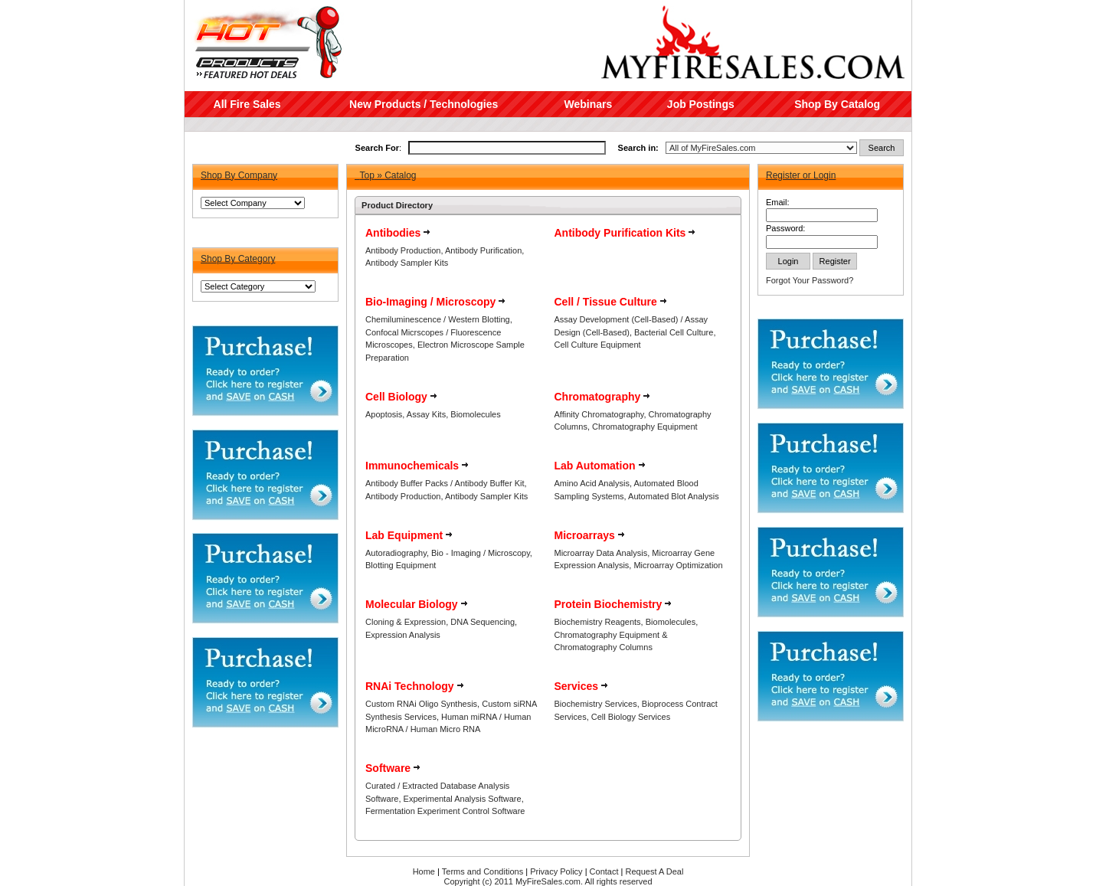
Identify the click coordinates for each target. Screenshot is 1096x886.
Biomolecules (475, 414)
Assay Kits (426, 414)
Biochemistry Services (596, 703)
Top (366, 175)
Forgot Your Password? (809, 280)
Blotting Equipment (400, 565)
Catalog (400, 175)
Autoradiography (396, 552)
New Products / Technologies (423, 104)
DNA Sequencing (482, 621)
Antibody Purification (483, 250)
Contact (604, 871)
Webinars (588, 104)
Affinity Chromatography (599, 414)
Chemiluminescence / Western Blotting (437, 319)
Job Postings (700, 104)
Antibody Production (402, 250)
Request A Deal (655, 871)
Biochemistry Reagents (598, 621)
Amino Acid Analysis (592, 483)
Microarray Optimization (677, 565)
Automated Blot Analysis (673, 496)
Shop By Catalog (837, 104)
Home (424, 871)
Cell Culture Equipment (598, 344)
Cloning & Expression (405, 621)
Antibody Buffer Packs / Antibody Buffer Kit (445, 483)
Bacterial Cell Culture (673, 332)
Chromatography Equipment (645, 426)
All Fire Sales (247, 104)
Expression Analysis (402, 634)
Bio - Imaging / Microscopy (480, 552)
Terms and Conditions (482, 871)
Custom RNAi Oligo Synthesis (421, 703)
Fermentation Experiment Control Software (445, 811)
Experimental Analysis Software (463, 798)
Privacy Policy (556, 871)
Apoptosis (383, 414)
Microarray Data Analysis (601, 552)
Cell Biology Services (630, 716)
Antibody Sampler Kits (406, 262)
